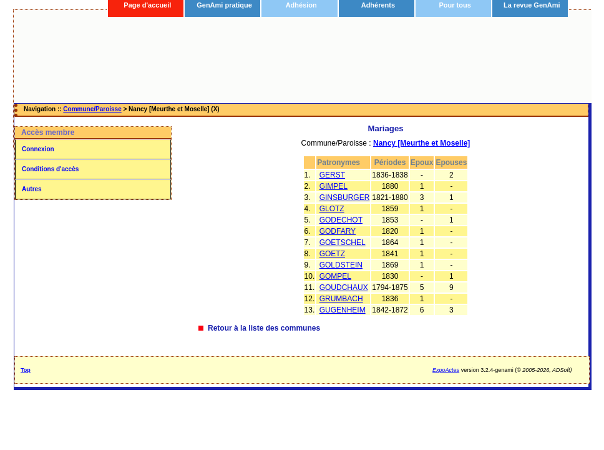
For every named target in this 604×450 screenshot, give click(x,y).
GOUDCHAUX (343, 287)
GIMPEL (333, 186)
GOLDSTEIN (341, 265)
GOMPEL (335, 276)
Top (26, 370)
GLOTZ (331, 208)
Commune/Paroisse (92, 109)
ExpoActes (445, 370)
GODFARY (337, 231)
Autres (32, 189)
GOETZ (332, 253)
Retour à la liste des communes (264, 328)
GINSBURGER (344, 197)
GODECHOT (341, 220)
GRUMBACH (341, 298)
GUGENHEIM (342, 310)
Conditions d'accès (50, 169)
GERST (332, 175)
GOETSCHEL (342, 242)
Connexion (38, 149)
